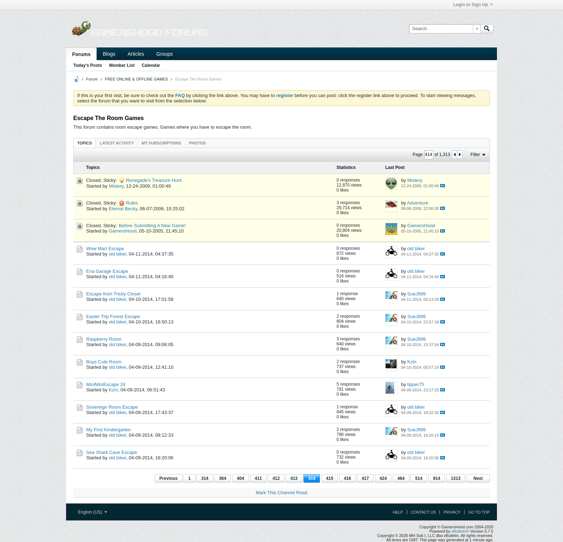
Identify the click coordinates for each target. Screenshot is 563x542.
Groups (164, 54)
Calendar (151, 65)
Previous (168, 478)
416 (347, 478)
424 (383, 478)
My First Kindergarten (108, 429)
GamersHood (122, 231)
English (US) (92, 512)
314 (204, 478)
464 (401, 478)
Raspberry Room (103, 339)
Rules (132, 203)
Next (478, 478)
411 (258, 478)
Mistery (116, 186)
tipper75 (415, 384)
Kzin (411, 361)
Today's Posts (87, 65)
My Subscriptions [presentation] (161, 143)
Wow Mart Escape (105, 248)
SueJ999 (416, 294)
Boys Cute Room (103, 361)
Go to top (479, 512)
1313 (456, 478)
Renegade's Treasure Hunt (154, 180)
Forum (92, 79)
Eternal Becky (123, 208)
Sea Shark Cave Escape (111, 452)
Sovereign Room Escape (112, 407)
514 (418, 478)
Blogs (109, 54)
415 (329, 478)
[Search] (444, 28)
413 (294, 478)
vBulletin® (460, 531)
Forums (81, 54)
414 (311, 478)
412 (276, 478)
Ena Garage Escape (107, 271)
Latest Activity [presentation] (117, 143)
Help (398, 512)
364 (222, 478)
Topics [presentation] (84, 143)
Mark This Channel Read (281, 492)
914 (436, 478)
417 (365, 478)
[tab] (84, 143)
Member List (122, 65)
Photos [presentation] (197, 143)
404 (240, 478)
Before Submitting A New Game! (152, 225)
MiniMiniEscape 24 (105, 384)
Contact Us (423, 512)
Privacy (451, 512)
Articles (135, 54)
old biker (117, 254)
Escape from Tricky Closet (113, 294)
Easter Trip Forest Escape (113, 316)
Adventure (417, 203)
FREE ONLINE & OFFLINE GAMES (136, 79)
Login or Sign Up (473, 4)
